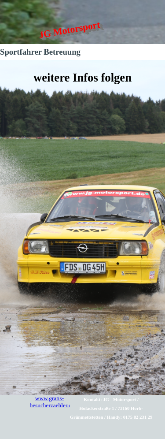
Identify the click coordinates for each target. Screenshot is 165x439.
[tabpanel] (82, 227)
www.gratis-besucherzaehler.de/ (53, 402)
